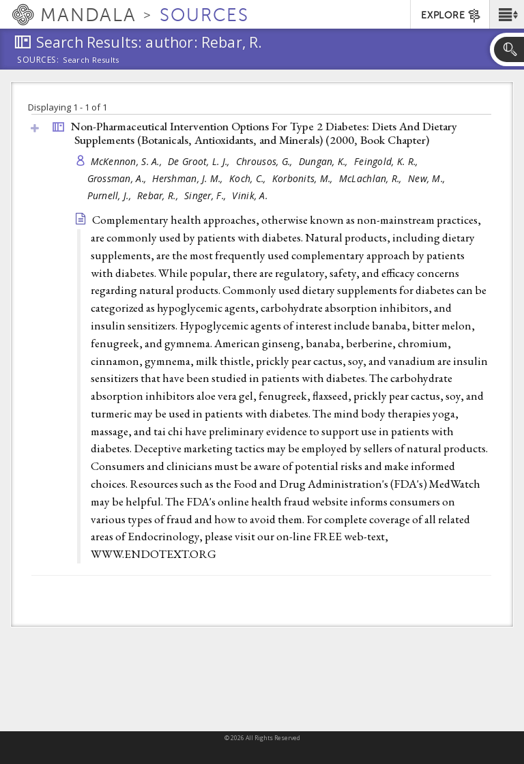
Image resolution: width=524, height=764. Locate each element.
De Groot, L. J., (200, 161)
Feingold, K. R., (387, 161)
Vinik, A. (249, 195)
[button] (506, 14)
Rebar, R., (159, 195)
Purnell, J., (110, 195)
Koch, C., (249, 178)
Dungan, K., (325, 161)
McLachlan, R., (372, 178)
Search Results (91, 60)
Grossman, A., (118, 178)
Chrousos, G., (265, 161)
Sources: (38, 60)
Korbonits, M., (304, 178)
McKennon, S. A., (128, 161)
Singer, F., (206, 195)
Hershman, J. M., (189, 178)
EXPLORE (451, 16)
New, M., (428, 178)
